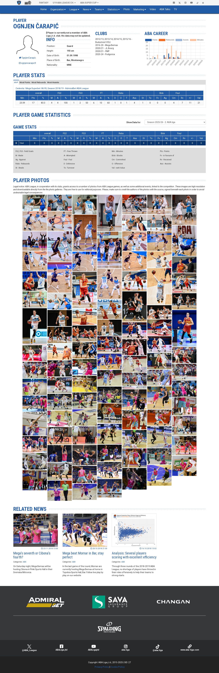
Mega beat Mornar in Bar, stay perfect (83, 555)
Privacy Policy (102, 667)
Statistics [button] (113, 9)
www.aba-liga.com (189, 647)
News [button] (86, 9)
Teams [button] (98, 9)
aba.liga (125, 647)
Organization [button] (57, 9)
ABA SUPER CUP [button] (88, 3)
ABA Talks (165, 9)
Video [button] (153, 9)
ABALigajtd (93, 647)
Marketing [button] (138, 9)
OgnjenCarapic (27, 58)
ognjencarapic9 (27, 63)
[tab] (16, 82)
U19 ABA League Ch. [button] (63, 3)
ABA (24, 562)
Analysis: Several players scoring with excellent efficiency (134, 555)
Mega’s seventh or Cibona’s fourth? (31, 555)
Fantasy (43, 3)
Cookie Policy (117, 667)
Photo (126, 9)
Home (43, 9)
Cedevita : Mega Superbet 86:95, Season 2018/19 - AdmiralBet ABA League (52, 88)
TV (175, 9)
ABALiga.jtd (61, 647)
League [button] (73, 9)
